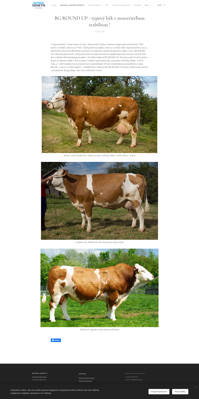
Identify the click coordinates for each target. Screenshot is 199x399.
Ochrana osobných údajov (87, 378)
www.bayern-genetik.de (39, 377)
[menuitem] (63, 5)
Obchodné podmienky (85, 381)
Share (56, 340)
